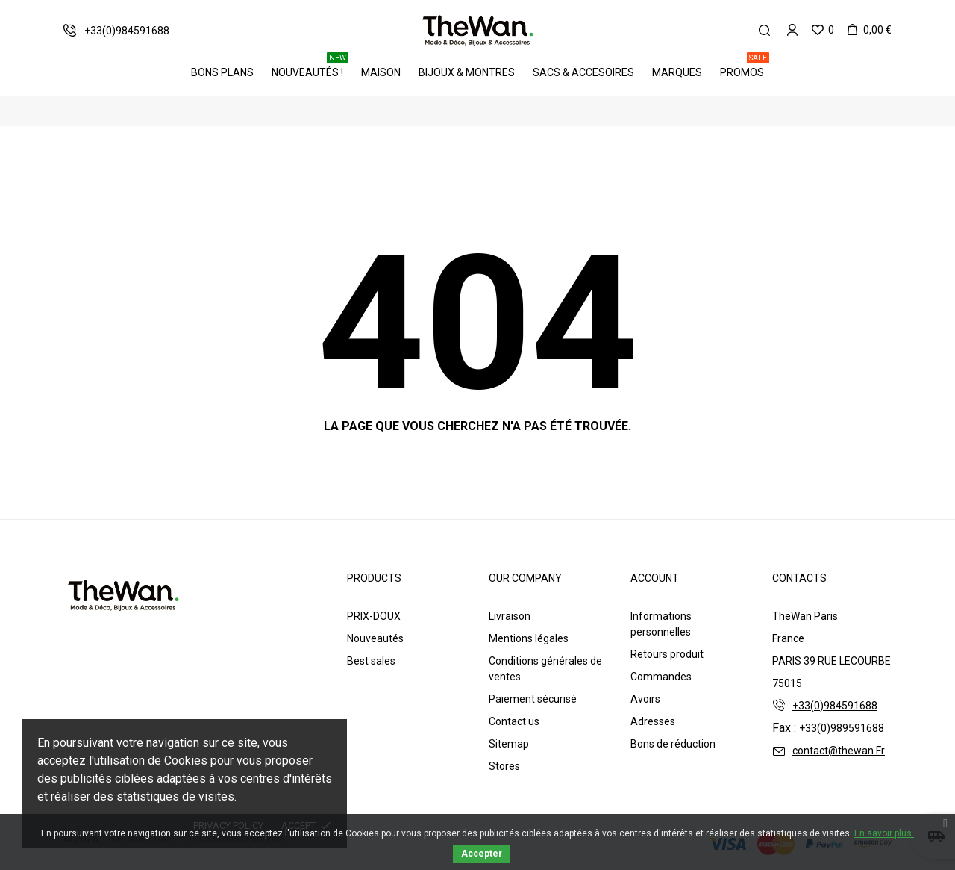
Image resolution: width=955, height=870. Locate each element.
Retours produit (667, 654)
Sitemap (509, 744)
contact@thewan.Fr (838, 750)
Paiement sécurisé (533, 699)
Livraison (509, 616)
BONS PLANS (222, 72)
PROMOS (744, 67)
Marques (677, 72)
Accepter (481, 853)
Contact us (514, 721)
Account (654, 578)
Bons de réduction (673, 744)
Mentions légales (529, 638)
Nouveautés (375, 638)
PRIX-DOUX (374, 616)
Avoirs (645, 699)
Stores (504, 766)
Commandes (661, 677)
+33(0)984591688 (834, 706)
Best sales (371, 661)
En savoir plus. (884, 833)
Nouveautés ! (310, 67)
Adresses (652, 721)
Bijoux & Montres (467, 72)
